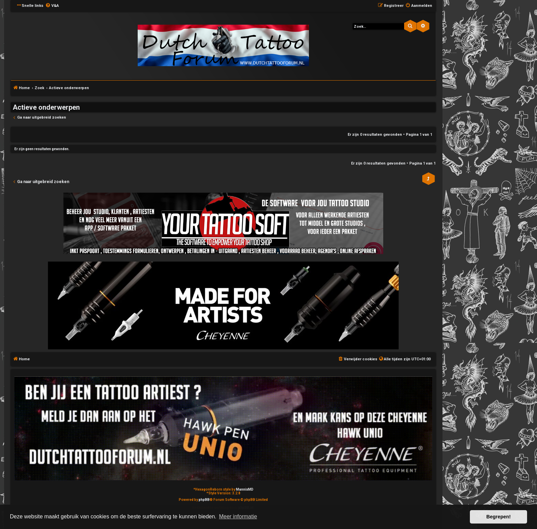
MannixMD (244, 489)
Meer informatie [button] (238, 516)
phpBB (204, 500)
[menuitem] (52, 6)
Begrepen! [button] (498, 516)
